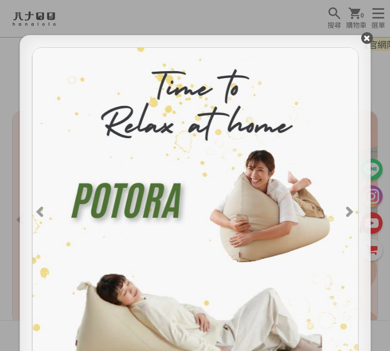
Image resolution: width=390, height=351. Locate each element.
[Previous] (41, 210)
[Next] (349, 210)
